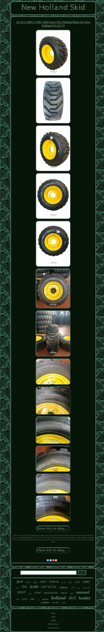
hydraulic (87, 588)
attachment (51, 592)
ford (20, 581)
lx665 (72, 593)
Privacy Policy (53, 624)
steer (21, 592)
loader (84, 597)
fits (24, 586)
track (77, 581)
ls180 (34, 587)
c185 (35, 582)
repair (64, 592)
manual (82, 592)
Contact (53, 620)
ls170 (63, 582)
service (48, 587)
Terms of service (53, 627)
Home (53, 613)
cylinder (45, 602)
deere (27, 582)
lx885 (86, 581)
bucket (55, 602)
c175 (72, 588)
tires (38, 599)
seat (32, 599)
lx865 (43, 581)
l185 (17, 588)
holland (58, 597)
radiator (63, 587)
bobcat (54, 581)
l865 (70, 583)
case (37, 592)
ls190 (30, 594)
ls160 (24, 599)
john (17, 599)
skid (72, 597)
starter (45, 599)
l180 (78, 588)
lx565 (63, 603)
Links (53, 616)
